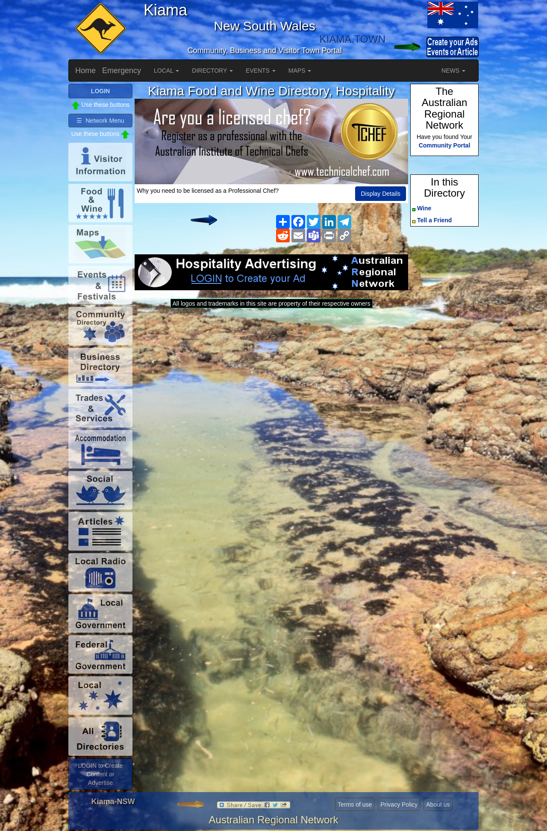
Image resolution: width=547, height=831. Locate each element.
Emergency (121, 70)
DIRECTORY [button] (212, 70)
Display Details (380, 193)
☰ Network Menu (100, 120)
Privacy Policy (399, 804)
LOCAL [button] (166, 70)
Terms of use (355, 804)
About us (438, 804)
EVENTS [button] (261, 70)
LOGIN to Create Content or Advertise (100, 774)
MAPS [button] (300, 70)
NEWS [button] (453, 70)
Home (85, 70)
